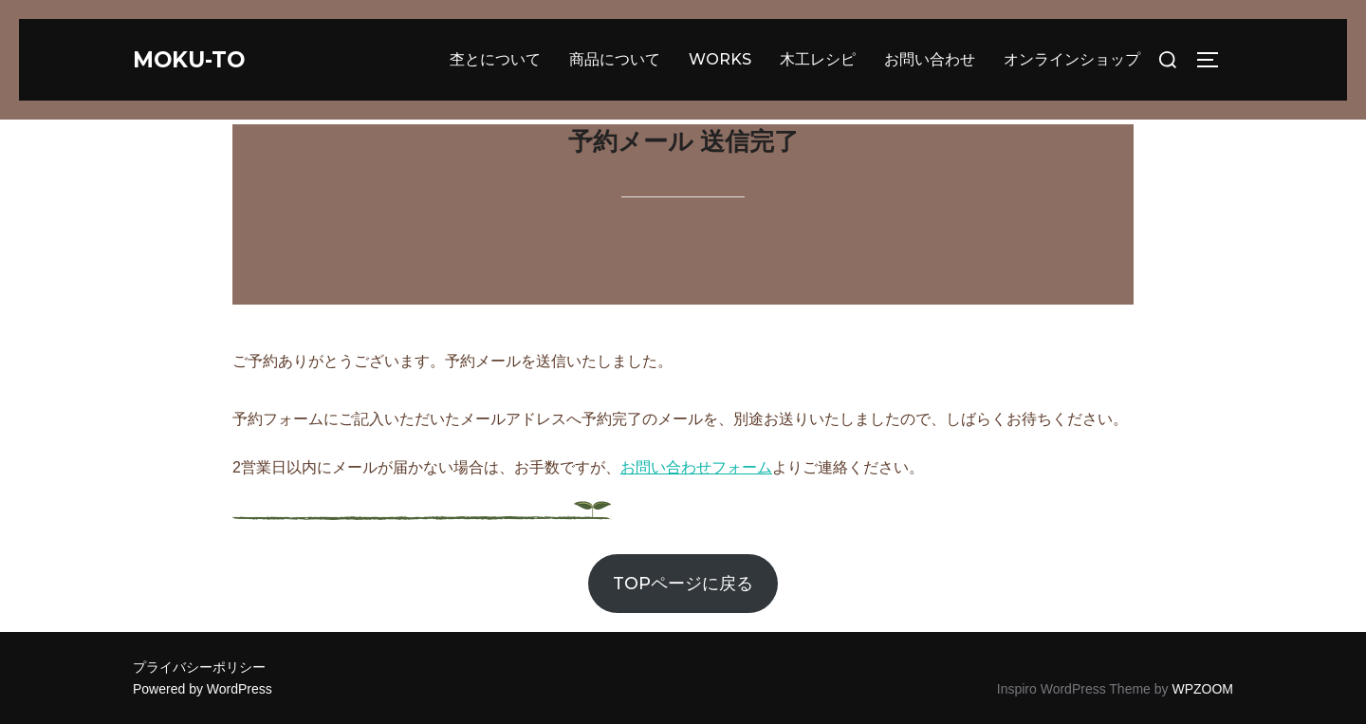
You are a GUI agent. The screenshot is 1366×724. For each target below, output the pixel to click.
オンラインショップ (1072, 59)
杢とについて (495, 59)
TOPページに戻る (683, 583)
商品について (614, 59)
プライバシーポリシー (199, 667)
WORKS (720, 59)
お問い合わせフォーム (696, 467)
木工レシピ (818, 59)
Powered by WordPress (202, 688)
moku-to (196, 60)
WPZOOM (1202, 688)
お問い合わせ (929, 59)
